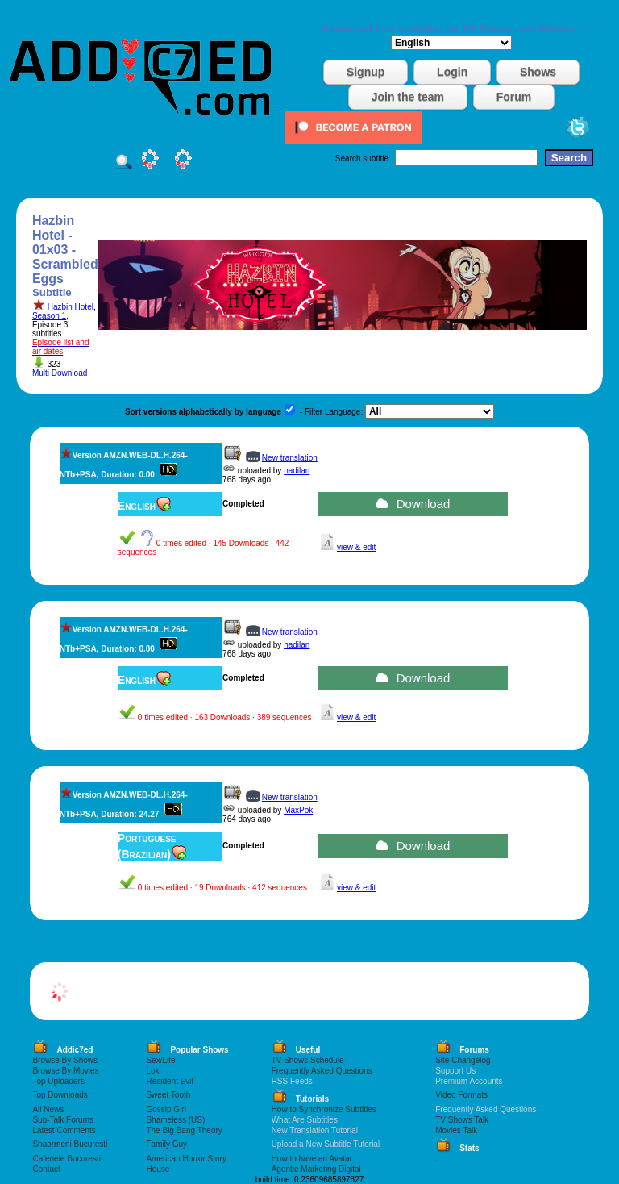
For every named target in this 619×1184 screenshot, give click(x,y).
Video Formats (461, 1094)
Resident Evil (169, 1081)
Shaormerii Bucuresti (69, 1144)
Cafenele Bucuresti (66, 1158)
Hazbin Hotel (70, 306)
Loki (153, 1070)
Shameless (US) (175, 1119)
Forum (514, 96)
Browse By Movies (65, 1070)
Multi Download (59, 373)
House (157, 1169)
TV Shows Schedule (308, 1060)
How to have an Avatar (312, 1158)
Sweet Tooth (168, 1094)
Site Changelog (462, 1060)
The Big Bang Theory (184, 1130)
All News (48, 1109)
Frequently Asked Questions (322, 1070)
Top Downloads (59, 1094)
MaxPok (298, 810)
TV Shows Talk (461, 1119)
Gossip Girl (165, 1109)
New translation (290, 457)
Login (452, 71)
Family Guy (166, 1144)
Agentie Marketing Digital (316, 1169)
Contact (46, 1169)
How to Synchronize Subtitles (324, 1109)
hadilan (297, 470)
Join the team (408, 96)
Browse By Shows (65, 1060)
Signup (365, 71)
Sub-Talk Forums (62, 1119)
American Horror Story (186, 1158)
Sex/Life (160, 1060)
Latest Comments (63, 1130)
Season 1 (49, 315)
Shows (538, 71)
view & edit (356, 547)
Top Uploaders (58, 1081)
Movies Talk (456, 1130)
